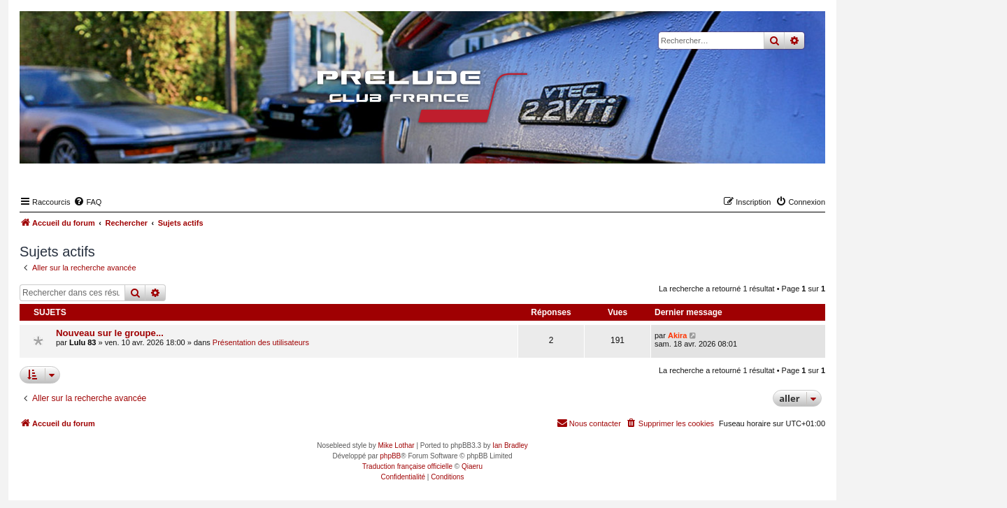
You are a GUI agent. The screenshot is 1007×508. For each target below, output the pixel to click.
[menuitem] (87, 202)
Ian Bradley (510, 445)
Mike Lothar (396, 445)
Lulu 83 (83, 342)
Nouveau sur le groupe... (110, 333)
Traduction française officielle (407, 466)
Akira (677, 335)
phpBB (390, 456)
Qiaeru (472, 466)
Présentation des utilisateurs (261, 342)
